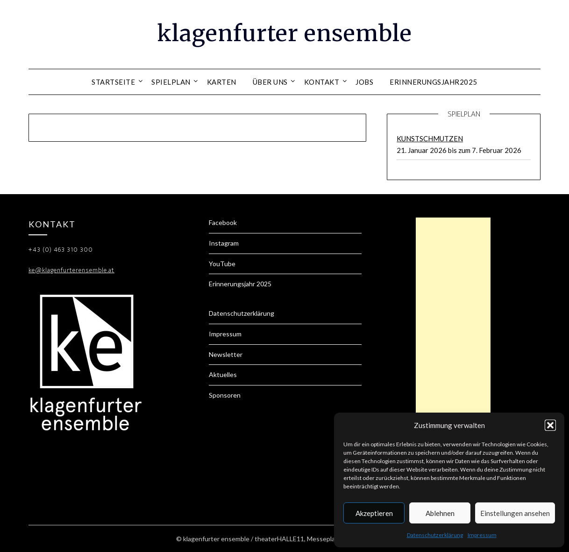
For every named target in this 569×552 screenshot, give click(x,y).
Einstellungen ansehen (515, 513)
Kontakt (322, 82)
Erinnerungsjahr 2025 (240, 284)
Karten (221, 82)
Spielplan (171, 82)
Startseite (113, 82)
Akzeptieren (374, 513)
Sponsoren (225, 395)
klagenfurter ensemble (284, 33)
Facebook (223, 222)
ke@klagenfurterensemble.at (71, 270)
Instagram (224, 243)
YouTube (222, 264)
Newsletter (225, 354)
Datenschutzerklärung (435, 534)
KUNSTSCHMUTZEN (430, 138)
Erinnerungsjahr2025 (433, 82)
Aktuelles (223, 374)
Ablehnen (440, 513)
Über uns (270, 82)
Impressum (482, 534)
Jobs (364, 82)
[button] (550, 425)
